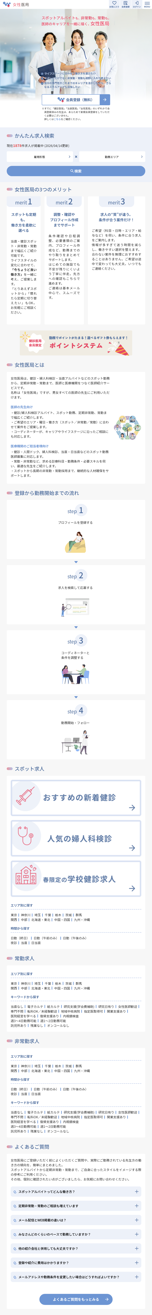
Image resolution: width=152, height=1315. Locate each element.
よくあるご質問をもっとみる (76, 1299)
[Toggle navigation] (147, 4)
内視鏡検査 (71, 1016)
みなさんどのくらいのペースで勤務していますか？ (52, 1234)
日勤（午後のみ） (75, 938)
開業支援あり (116, 1011)
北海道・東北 (40, 919)
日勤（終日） (20, 938)
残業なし (36, 1025)
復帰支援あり (49, 1016)
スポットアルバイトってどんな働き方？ (44, 1191)
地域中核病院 (70, 1011)
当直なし (17, 1006)
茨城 (68, 914)
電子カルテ (35, 1006)
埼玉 (37, 914)
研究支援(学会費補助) (79, 1006)
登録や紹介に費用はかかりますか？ (41, 1262)
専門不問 (17, 1011)
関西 (14, 919)
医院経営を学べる (23, 1016)
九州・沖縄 (82, 919)
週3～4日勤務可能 (23, 1020)
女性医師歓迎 (127, 1006)
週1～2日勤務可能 (53, 1020)
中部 (24, 919)
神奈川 (25, 914)
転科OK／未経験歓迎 (42, 1011)
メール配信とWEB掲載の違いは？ (39, 1220)
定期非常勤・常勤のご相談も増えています (45, 1205)
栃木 (58, 914)
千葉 (48, 914)
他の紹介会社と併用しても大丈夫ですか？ (45, 1248)
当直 (24, 942)
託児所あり (19, 1025)
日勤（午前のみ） (46, 938)
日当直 (36, 942)
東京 (14, 914)
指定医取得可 (93, 1011)
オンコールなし (58, 1025)
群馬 (79, 914)
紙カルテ (53, 1006)
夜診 (14, 942)
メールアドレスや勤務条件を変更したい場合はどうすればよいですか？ (66, 1277)
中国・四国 (62, 919)
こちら (57, 119)
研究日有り (106, 1006)
